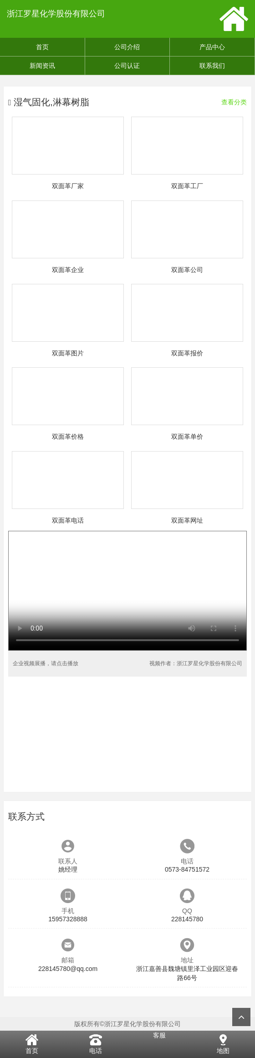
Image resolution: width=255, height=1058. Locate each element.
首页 (42, 47)
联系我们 (212, 65)
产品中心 (212, 47)
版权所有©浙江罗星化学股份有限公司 (127, 1023)
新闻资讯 (42, 65)
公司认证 (127, 65)
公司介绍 (127, 47)
